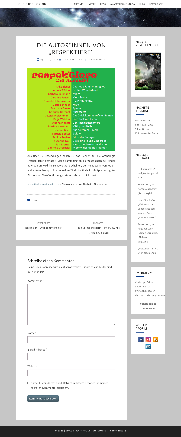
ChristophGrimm (72, 59)
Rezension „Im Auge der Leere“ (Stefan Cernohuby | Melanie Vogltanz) (148, 233)
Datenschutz (156, 4)
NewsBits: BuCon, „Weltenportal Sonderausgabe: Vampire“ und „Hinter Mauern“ (147, 208)
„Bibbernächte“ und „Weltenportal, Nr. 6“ (148, 173)
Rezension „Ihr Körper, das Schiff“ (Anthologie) (148, 189)
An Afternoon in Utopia (122, 4)
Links (142, 4)
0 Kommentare (96, 59)
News (103, 4)
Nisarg (122, 430)
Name (31, 333)
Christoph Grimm (32, 4)
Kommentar (35, 281)
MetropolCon (142, 120)
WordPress (99, 430)
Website (32, 366)
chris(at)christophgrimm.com (151, 295)
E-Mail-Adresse (37, 349)
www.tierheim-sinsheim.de (43, 184)
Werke (92, 4)
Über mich (79, 4)
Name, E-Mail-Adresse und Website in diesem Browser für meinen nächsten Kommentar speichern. (69, 385)
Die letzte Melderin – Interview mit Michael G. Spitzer (99, 228)
